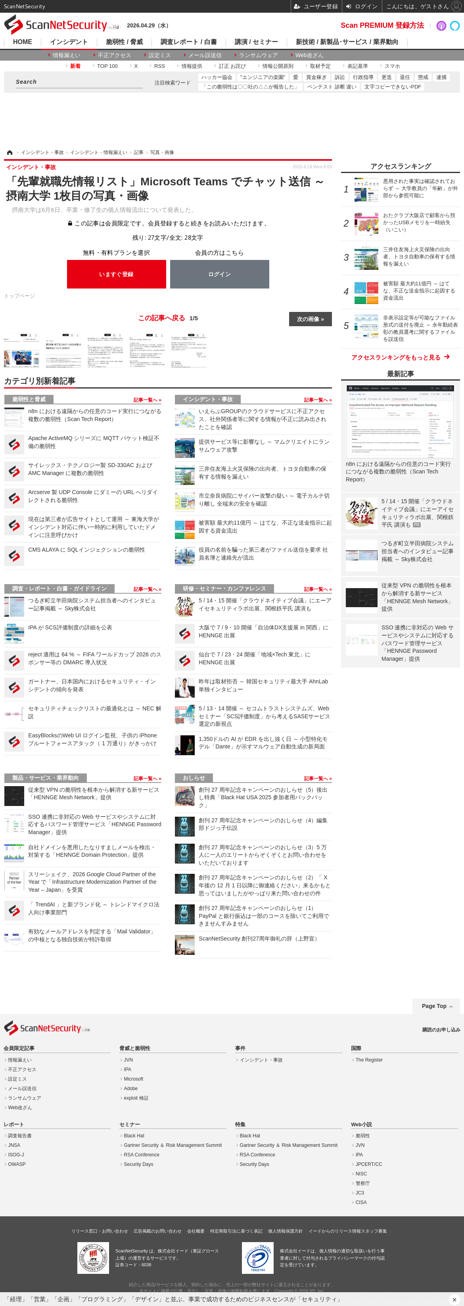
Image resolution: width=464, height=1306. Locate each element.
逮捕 (441, 77)
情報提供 (192, 66)
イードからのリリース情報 (335, 1231)
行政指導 (363, 77)
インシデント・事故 (208, 399)
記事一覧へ (146, 400)
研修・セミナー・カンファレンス (224, 588)
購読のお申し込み (441, 1030)
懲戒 (423, 77)
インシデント (69, 42)
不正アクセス (114, 55)
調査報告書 (20, 1136)
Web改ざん (309, 55)
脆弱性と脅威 (29, 399)
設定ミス (160, 55)
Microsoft (134, 1079)
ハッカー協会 (216, 77)
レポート (14, 1124)
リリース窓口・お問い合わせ (99, 1231)
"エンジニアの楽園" (262, 77)
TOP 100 (107, 66)
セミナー (129, 1124)
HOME (22, 42)
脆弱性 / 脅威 (124, 42)
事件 (240, 1048)
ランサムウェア (258, 55)
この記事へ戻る (168, 318)
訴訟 (340, 77)
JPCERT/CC (369, 1164)
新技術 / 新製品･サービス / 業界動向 (347, 42)
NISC (361, 1174)
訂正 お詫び (232, 66)
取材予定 (320, 66)
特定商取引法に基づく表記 (236, 1231)
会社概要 (196, 1231)
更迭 (387, 77)
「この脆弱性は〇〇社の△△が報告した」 (250, 87)
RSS (159, 66)
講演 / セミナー (256, 42)
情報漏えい (67, 55)
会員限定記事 (19, 1048)
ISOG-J (16, 1155)
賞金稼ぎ (316, 77)
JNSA (14, 1145)
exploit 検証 (136, 1098)
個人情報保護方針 (285, 1231)
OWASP (16, 1164)
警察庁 (363, 1183)
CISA (361, 1202)
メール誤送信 (205, 55)
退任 (405, 77)
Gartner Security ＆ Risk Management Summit (173, 1145)
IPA (127, 1069)
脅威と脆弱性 (134, 1048)
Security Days (138, 1164)
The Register (369, 1060)
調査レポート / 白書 (189, 42)
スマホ (392, 66)
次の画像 (308, 319)
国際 (356, 1048)
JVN (128, 1060)
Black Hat (134, 1136)
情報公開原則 (278, 66)
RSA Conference (141, 1155)
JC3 (360, 1193)
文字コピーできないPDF (392, 87)
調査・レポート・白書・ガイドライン (59, 588)
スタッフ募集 (374, 1231)
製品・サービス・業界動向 (45, 778)
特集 (240, 1124)
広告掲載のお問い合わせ (158, 1231)
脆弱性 (363, 1136)
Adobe (131, 1088)
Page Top (434, 1006)
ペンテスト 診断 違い (332, 87)
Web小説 (361, 1124)
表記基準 (357, 66)
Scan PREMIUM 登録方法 (382, 25)
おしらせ (194, 778)
